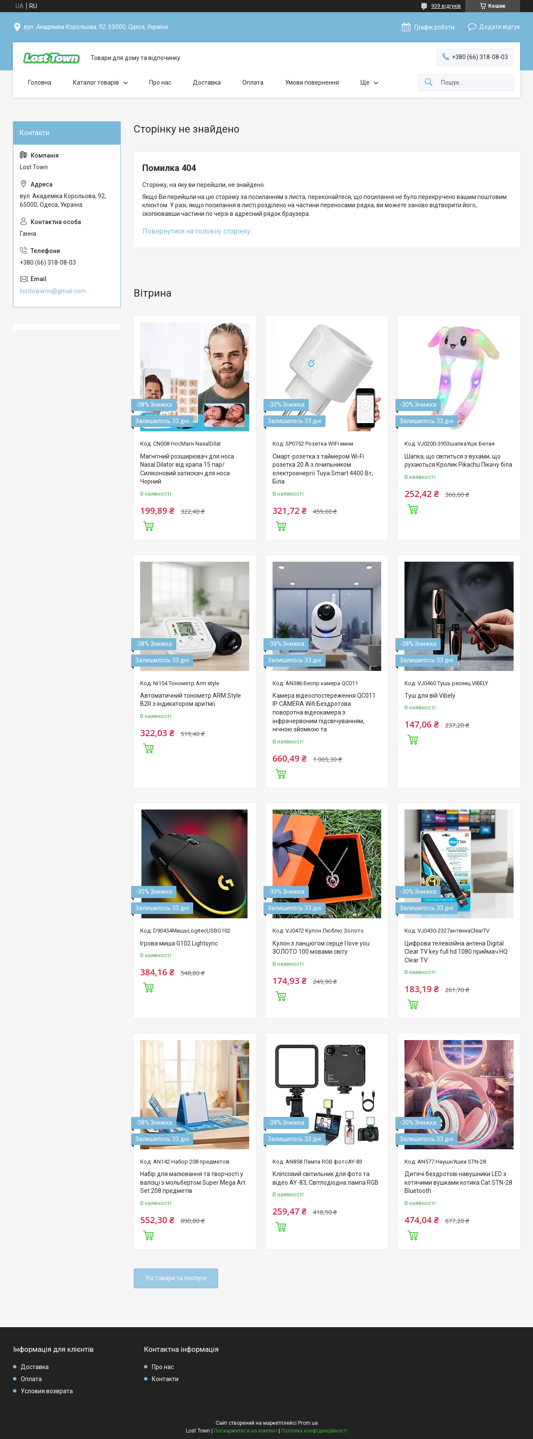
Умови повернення (312, 82)
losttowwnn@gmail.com (53, 291)
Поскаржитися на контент (245, 1431)
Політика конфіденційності (314, 1431)
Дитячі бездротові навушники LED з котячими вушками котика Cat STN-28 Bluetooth (458, 1182)
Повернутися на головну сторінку (196, 231)
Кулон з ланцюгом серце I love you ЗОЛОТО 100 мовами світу (321, 947)
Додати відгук (499, 26)
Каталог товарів (96, 82)
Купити (148, 525)
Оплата (252, 82)
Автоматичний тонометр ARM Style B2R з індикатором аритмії (190, 700)
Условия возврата (47, 1391)
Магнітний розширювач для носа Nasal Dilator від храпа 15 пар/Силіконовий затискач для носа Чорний (187, 469)
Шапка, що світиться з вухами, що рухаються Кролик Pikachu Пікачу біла (458, 460)
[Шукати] (429, 82)
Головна (39, 82)
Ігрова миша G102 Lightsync (179, 943)
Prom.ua (308, 1423)
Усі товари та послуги (176, 1278)
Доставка (207, 82)
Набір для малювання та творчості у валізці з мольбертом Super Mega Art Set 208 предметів (192, 1182)
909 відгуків (446, 6)
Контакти (165, 1379)
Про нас (160, 82)
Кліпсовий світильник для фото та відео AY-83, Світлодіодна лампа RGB (326, 1178)
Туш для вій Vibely (429, 695)
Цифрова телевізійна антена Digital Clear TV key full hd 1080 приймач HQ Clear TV (456, 952)
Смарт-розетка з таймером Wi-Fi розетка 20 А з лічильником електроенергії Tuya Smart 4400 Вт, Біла (323, 469)
